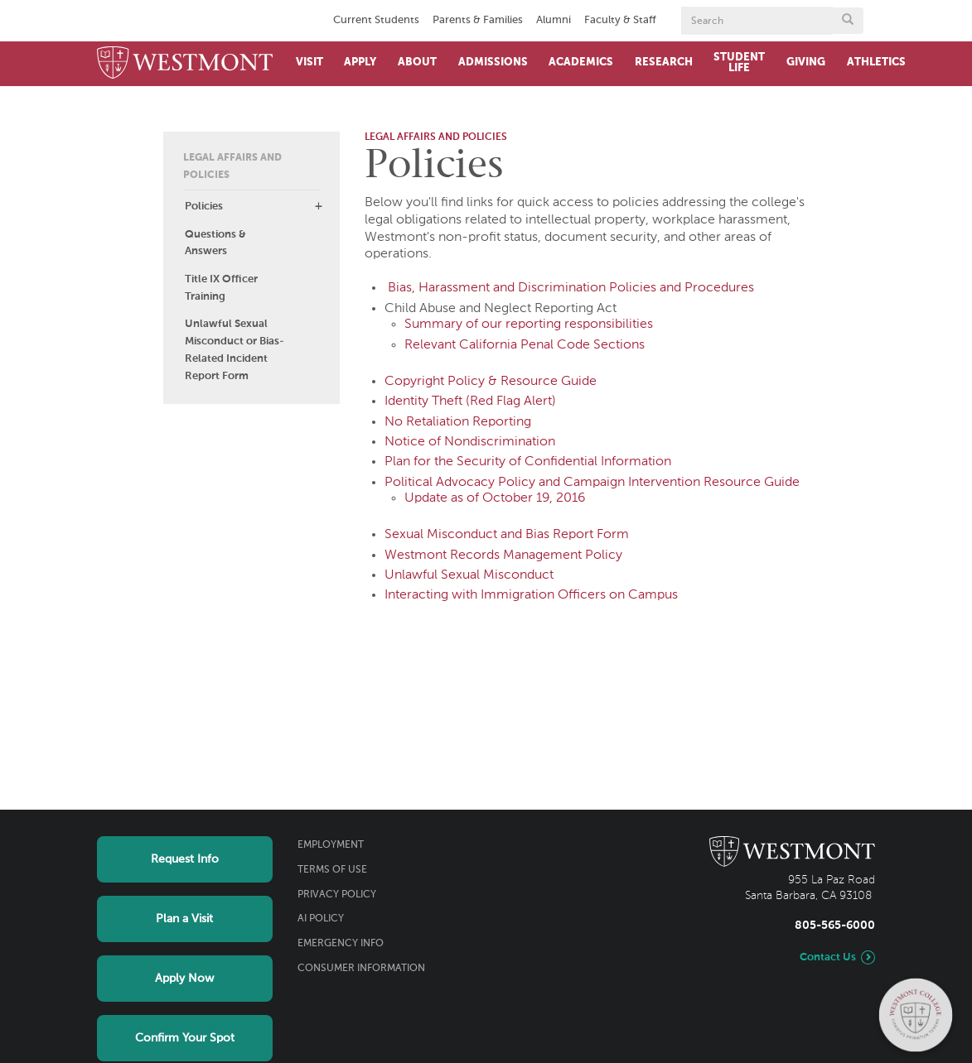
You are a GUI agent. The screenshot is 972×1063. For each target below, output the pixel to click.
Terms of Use (332, 870)
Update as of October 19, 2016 (495, 498)
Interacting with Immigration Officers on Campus (531, 595)
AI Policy (320, 919)
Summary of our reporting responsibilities (528, 324)
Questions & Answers (215, 243)
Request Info (185, 859)
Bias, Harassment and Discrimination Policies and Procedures (571, 288)
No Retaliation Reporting (457, 422)
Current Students (376, 20)
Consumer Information (361, 969)
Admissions (493, 62)
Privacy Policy (336, 895)
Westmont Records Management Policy (503, 555)
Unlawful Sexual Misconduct (469, 575)
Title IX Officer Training (221, 288)
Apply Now (184, 978)
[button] (318, 206)
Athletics (876, 62)
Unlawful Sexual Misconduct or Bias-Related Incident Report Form (234, 350)
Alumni (553, 20)
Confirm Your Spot (185, 1038)
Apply (360, 62)
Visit (309, 62)
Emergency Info (340, 944)
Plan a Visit (184, 919)
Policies (204, 206)
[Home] (185, 63)
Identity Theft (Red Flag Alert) (470, 401)
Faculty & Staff (620, 20)
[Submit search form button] (847, 20)
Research (664, 62)
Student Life (739, 63)
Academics (581, 62)
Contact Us (828, 957)
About (417, 62)
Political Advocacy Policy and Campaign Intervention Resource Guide (592, 482)
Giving (805, 62)
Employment (330, 845)
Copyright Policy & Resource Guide (490, 381)
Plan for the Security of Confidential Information (527, 462)
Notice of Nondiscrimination (469, 442)
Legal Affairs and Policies (232, 166)
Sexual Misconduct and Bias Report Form (506, 534)
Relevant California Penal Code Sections (524, 345)
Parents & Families (478, 20)
